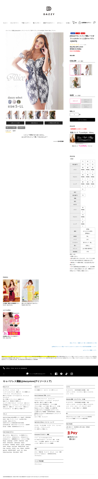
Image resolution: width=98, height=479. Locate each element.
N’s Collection (6, 444)
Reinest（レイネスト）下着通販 (42, 408)
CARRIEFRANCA (51, 411)
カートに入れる (82, 119)
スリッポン (37, 427)
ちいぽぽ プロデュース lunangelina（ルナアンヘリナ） (47, 409)
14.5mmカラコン (24, 437)
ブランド (5, 414)
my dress (5, 421)
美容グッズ (79, 408)
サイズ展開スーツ (38, 390)
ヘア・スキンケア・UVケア (85, 406)
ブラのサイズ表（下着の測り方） (42, 404)
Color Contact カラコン (8, 432)
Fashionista (21, 440)
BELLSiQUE (16, 452)
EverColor (8, 448)
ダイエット (68, 408)
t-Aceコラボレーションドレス (17, 424)
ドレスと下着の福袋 (39, 461)
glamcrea (5, 450)
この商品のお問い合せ (53, 123)
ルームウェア (56, 400)
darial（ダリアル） (12, 421)
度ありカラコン (14, 435)
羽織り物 (41, 452)
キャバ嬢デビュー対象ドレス (18, 408)
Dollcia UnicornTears (7, 452)
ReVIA (4, 442)
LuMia (26, 440)
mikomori (58, 411)
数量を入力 (72, 111)
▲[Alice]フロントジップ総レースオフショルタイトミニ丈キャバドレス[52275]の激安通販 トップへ (74, 346)
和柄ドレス (5, 406)
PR (66, 413)
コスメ (76, 406)
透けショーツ (53, 406)
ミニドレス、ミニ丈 (14, 390)
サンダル (36, 425)
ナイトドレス (26, 395)
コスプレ (68, 386)
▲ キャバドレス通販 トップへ (89, 350)
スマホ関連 (41, 441)
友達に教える (34, 123)
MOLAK (18, 444)
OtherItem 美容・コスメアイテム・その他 (75, 399)
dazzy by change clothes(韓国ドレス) (11, 417)
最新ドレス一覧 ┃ (82, 342)
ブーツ (53, 425)
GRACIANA (28, 417)
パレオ (56, 452)
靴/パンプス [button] (37, 23)
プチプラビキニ (38, 455)
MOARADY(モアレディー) (18, 426)
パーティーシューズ (45, 427)
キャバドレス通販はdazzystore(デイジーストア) (27, 381)
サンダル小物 (43, 425)
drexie (4, 419)
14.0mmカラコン (16, 437)
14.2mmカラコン (7, 439)
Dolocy (25, 450)
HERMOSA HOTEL (52, 453)
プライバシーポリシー (71, 428)
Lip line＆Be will (6, 424)
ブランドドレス (38, 464)
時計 (54, 439)
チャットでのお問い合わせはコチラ (35, 373)
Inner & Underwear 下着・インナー (43, 395)
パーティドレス (6, 393)
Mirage (4, 440)
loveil (27, 446)
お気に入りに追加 (15, 123)
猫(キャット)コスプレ (88, 391)
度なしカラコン (6, 435)
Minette (22, 448)
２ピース (46, 390)
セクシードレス (18, 406)
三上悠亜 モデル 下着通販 (40, 411)
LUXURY (16, 440)
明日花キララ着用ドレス (15, 401)
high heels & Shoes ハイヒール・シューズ (44, 422)
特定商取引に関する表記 (79, 427)
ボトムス (52, 452)
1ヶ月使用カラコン (23, 435)
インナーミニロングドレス (9, 391)
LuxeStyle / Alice (23, 419)
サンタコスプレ (69, 390)
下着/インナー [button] (26, 23)
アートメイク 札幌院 (70, 418)
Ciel (22, 450)
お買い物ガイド (69, 427)
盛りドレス (26, 403)
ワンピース (46, 452)
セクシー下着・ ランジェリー (41, 416)
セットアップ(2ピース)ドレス (9, 403)
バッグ (36, 437)
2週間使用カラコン (16, 439)
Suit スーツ (37, 386)
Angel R (22, 417)
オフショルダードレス (25, 404)
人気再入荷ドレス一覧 (91, 342)
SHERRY (28, 424)
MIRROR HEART (12, 450)
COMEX (9, 426)
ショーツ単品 (46, 406)
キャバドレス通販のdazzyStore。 (49, 356)
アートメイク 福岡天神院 (82, 418)
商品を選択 (72, 55)
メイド (67, 393)
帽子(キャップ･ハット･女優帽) (46, 443)
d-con (18, 448)
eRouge (9, 446)
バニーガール (80, 391)
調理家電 (85, 408)
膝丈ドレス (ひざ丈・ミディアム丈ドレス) (12, 395)
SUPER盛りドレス (7, 404)
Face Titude (14, 446)
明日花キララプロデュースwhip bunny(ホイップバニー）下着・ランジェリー (48, 414)
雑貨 (60, 452)
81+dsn (4, 426)
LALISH (22, 444)
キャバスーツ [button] (14, 23)
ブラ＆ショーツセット (39, 400)
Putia (4, 448)
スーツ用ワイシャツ (53, 390)
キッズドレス (16, 404)
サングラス (49, 439)
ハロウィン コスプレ (70, 391)
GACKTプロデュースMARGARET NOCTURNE (13, 422)
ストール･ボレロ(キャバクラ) (45, 437)
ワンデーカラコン (7, 437)
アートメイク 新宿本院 (86, 416)
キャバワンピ (6, 397)
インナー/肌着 (54, 404)
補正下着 (36, 402)
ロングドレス (6, 390)
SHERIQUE (28, 444)
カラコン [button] (60, 23)
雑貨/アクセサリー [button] (48, 23)
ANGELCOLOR (21, 446)
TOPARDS (12, 444)
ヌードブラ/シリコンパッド (41, 398)
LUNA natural (17, 442)
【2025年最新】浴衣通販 (79, 390)
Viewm (4, 446)
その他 (58, 406)
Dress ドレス (6, 386)
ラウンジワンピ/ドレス (16, 393)
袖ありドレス (6, 401)
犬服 (88, 390)
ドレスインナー (51, 398)
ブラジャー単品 (38, 406)
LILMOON (27, 448)
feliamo (22, 442)
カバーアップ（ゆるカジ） (40, 453)
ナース (71, 393)
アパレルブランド (7, 408)
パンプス (49, 425)
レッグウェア (49, 400)
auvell (18, 450)
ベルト (36, 441)
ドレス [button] (5, 23)
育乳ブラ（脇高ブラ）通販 (46, 402)
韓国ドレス (25, 406)
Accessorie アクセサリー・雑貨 (42, 434)
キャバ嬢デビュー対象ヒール (41, 429)
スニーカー (58, 425)
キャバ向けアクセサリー (40, 439)
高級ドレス (18, 391)
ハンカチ (36, 443)
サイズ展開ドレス (26, 391)
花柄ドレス (11, 406)
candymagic (9, 440)
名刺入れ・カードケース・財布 (52, 441)
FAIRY (21, 452)
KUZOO (14, 448)
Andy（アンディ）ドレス (12, 419)
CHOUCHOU (10, 442)
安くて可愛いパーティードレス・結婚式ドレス (13, 399)
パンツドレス (20, 403)
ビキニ (36, 452)
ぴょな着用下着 (53, 408)
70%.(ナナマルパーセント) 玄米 (73, 416)
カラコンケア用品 (25, 439)
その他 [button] (68, 23)
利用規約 (88, 427)
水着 (35, 448)
